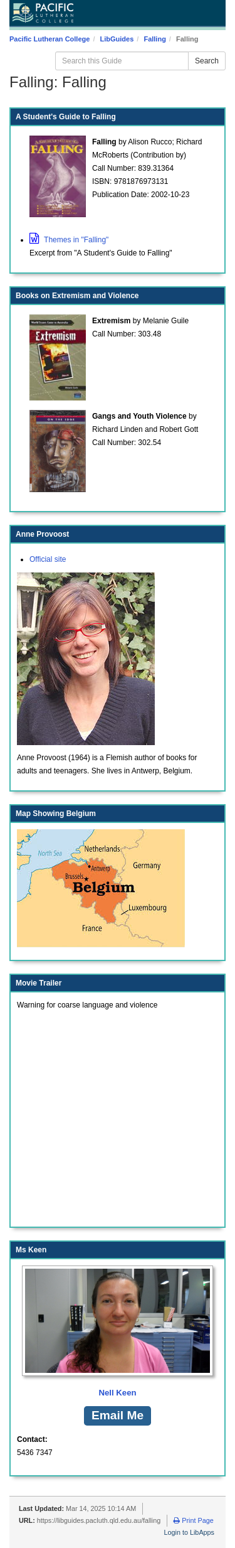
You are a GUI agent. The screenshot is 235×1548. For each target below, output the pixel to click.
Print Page (193, 1520)
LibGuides (117, 39)
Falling (154, 39)
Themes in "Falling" (68, 239)
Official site (47, 559)
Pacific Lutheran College (49, 39)
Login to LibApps (189, 1532)
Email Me (117, 1415)
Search (207, 60)
